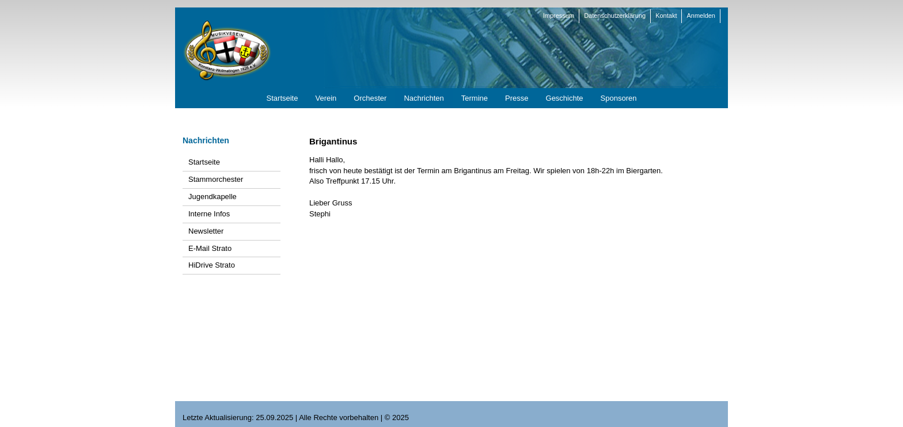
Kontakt (666, 15)
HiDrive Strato (211, 265)
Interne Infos (209, 213)
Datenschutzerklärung (615, 15)
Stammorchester (215, 179)
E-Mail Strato (210, 248)
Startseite (204, 162)
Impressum (558, 15)
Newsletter (205, 231)
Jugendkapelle (212, 196)
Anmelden (700, 15)
